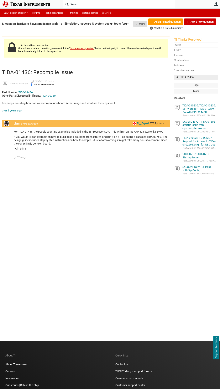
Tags (196, 85)
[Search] (119, 4)
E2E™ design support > (16, 12)
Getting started (90, 12)
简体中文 (107, 12)
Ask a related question (167, 21)
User (216, 4)
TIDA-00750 (48, 95)
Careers (10, 371)
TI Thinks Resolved (188, 39)
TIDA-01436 (187, 77)
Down (24, 158)
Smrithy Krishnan (19, 83)
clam (17, 123)
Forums (36, 12)
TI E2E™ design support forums (133, 371)
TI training (72, 12)
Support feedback (216, 347)
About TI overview (16, 364)
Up (15, 158)
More (142, 23)
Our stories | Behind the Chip (22, 385)
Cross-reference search (129, 378)
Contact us (121, 364)
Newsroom (11, 378)
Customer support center (130, 385)
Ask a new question (202, 21)
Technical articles (53, 12)
